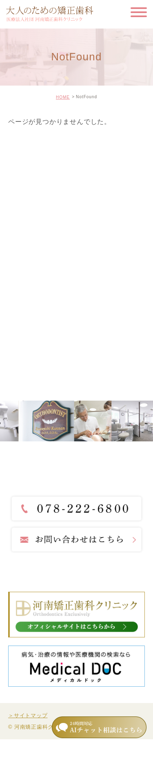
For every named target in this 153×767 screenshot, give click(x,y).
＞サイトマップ (27, 715)
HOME (63, 97)
